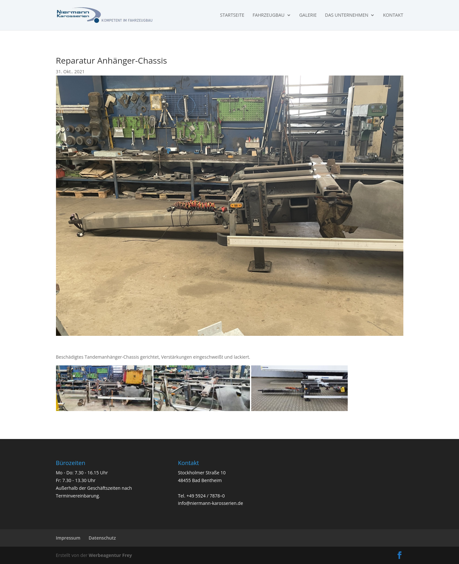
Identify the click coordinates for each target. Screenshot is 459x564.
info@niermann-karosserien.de (210, 503)
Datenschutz (102, 538)
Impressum (68, 538)
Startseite (232, 15)
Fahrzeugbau (268, 15)
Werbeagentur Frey (109, 555)
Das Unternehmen (346, 15)
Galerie (308, 15)
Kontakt (393, 15)
